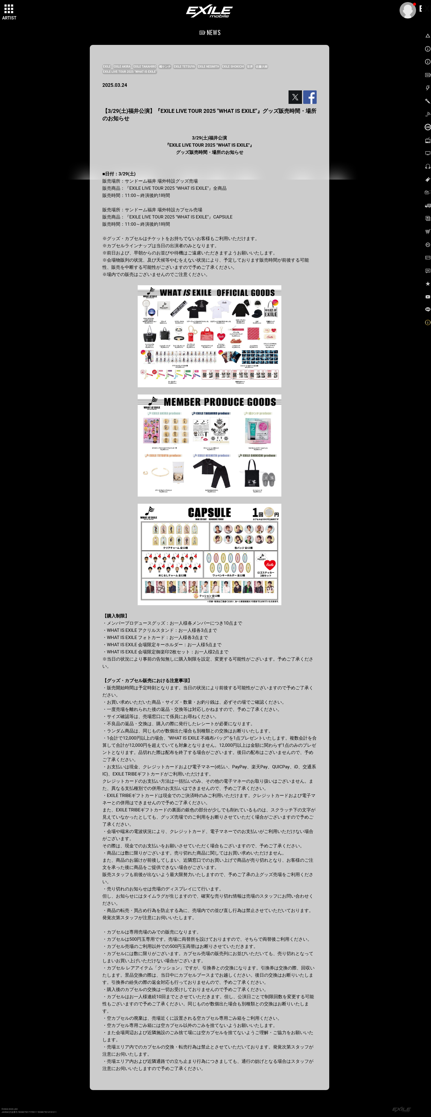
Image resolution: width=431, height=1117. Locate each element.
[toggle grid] (9, 9)
